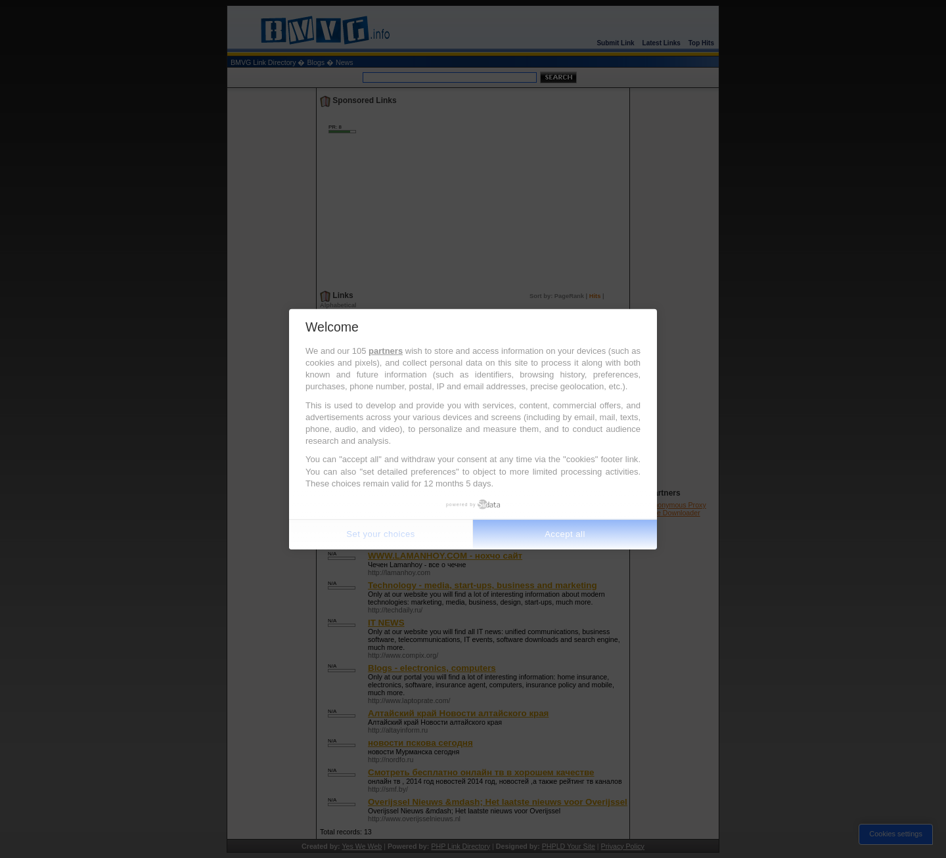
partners (386, 351)
